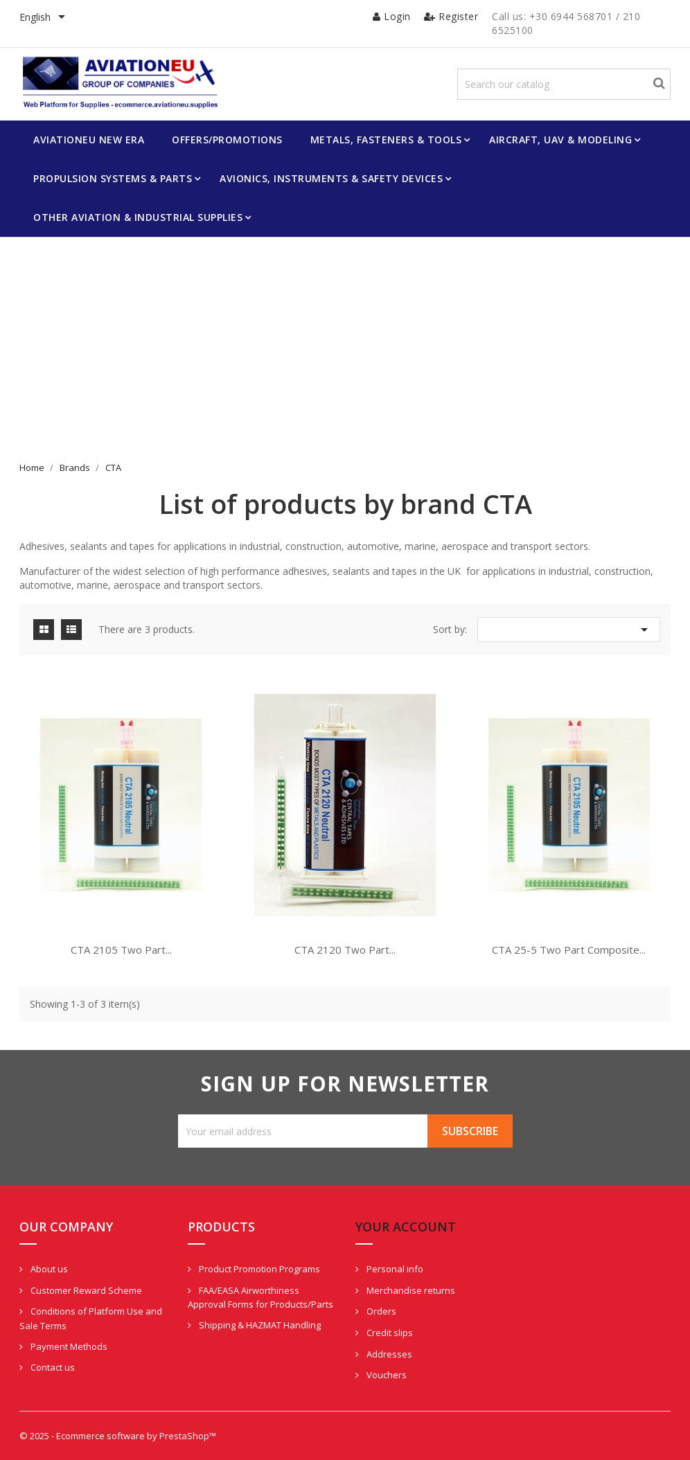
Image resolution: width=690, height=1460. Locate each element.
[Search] (564, 84)
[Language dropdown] (44, 18)
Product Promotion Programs (258, 1269)
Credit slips (388, 1332)
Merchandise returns (409, 1290)
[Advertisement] (345, 357)
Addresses (388, 1354)
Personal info (393, 1269)
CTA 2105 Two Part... (121, 949)
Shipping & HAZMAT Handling (259, 1325)
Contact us (51, 1367)
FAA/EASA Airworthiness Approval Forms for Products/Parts (260, 1297)
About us (48, 1269)
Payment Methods (67, 1346)
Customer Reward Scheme (85, 1290)
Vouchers (385, 1375)
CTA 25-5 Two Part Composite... (569, 949)
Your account (405, 1226)
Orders (380, 1311)
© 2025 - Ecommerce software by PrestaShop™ (117, 1436)
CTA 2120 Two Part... (345, 949)
